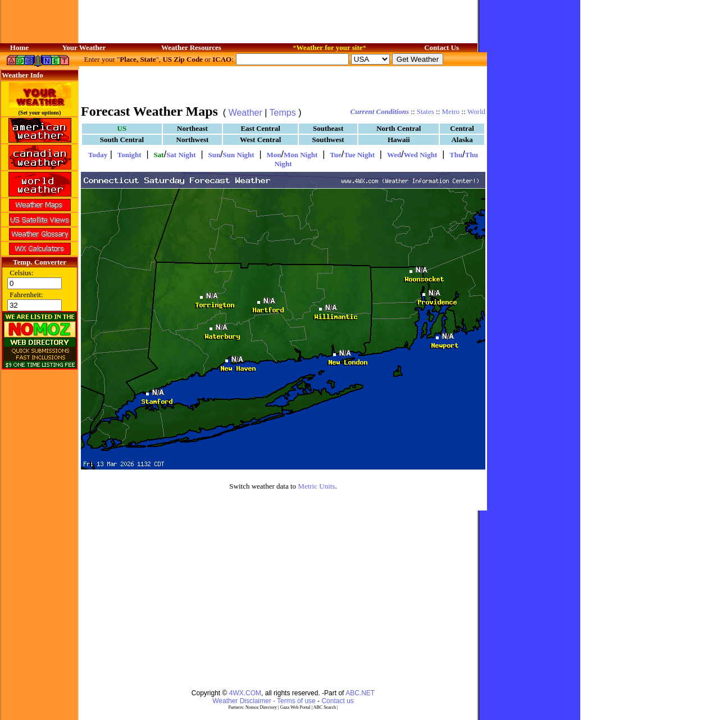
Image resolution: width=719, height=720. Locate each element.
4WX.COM (245, 693)
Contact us (337, 701)
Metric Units (316, 486)
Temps (283, 112)
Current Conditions (380, 111)
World (476, 111)
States (425, 111)
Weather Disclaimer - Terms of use (264, 701)
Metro (451, 111)
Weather (245, 112)
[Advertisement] (283, 84)
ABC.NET (360, 693)
